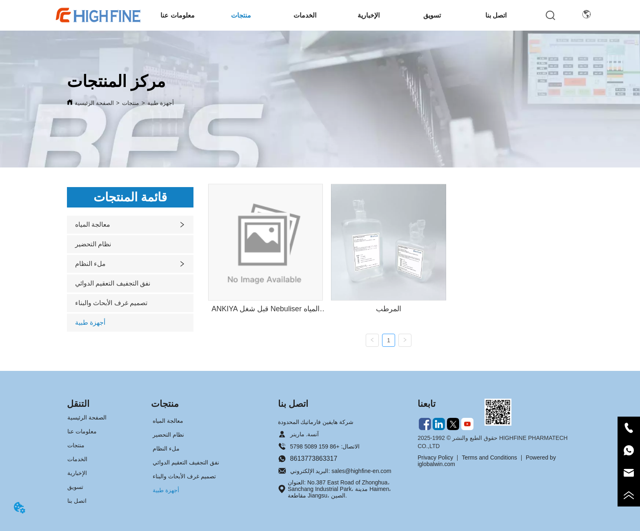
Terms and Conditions (489, 457)
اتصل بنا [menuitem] (496, 15)
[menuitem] (177, 15)
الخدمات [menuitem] (304, 15)
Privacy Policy (435, 457)
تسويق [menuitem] (432, 15)
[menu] (337, 15)
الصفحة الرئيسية (94, 103)
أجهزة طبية (160, 103)
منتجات (130, 103)
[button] (177, 15)
